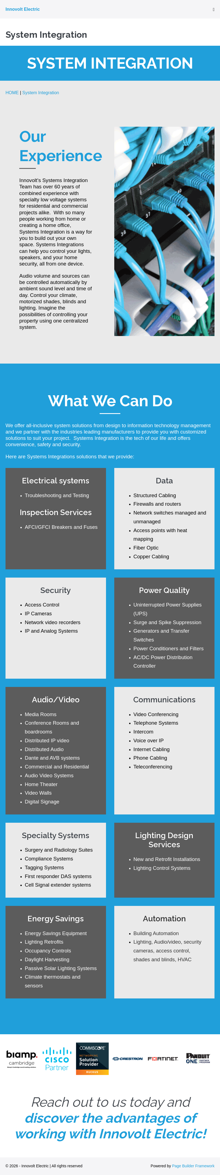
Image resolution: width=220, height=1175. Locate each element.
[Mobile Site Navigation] (213, 9)
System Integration (40, 92)
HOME (12, 92)
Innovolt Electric (23, 9)
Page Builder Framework (193, 1166)
